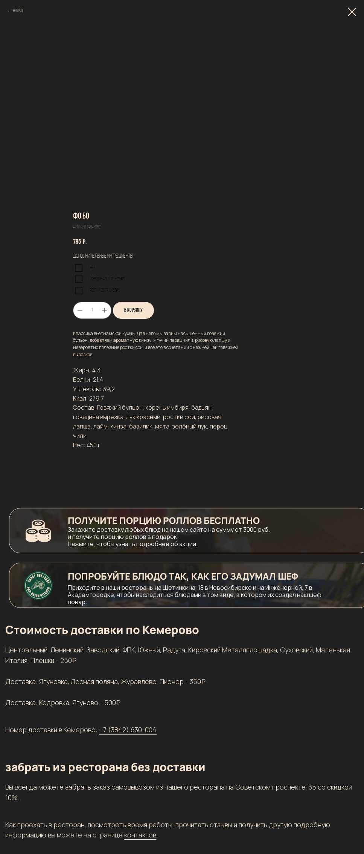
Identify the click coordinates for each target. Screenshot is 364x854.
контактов (140, 834)
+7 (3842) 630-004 (128, 729)
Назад (18, 11)
